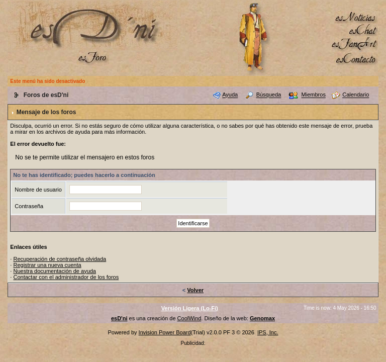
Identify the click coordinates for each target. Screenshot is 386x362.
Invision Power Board (165, 332)
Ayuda (230, 95)
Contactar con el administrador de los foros (66, 277)
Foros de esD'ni (46, 95)
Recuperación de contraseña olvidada (59, 259)
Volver (195, 290)
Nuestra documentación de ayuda (54, 271)
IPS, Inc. (267, 332)
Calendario (355, 95)
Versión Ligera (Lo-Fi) (189, 308)
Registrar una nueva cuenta (47, 265)
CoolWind (189, 318)
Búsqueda (268, 95)
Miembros (314, 95)
